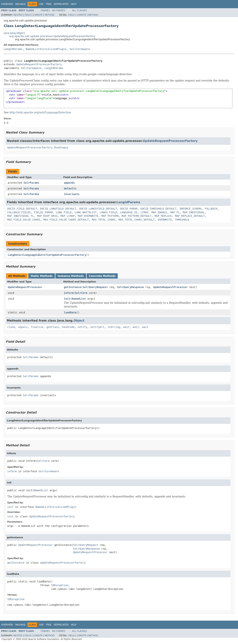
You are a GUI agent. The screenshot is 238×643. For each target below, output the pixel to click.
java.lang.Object (14, 33)
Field (28, 15)
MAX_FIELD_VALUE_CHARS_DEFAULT (66, 219)
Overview (7, 4)
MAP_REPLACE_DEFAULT (190, 215)
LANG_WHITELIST (86, 212)
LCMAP (144, 212)
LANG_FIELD (63, 212)
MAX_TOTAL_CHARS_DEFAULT (136, 219)
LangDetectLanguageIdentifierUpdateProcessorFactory (47, 254)
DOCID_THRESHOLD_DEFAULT (158, 208)
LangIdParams (13, 49)
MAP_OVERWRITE (88, 215)
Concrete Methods (102, 275)
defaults (70, 188)
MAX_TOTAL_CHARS (103, 219)
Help (74, 4)
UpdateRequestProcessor (25, 287)
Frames (45, 10)
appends (69, 182)
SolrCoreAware (80, 49)
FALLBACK (211, 208)
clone (11, 327)
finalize (37, 327)
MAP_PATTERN (110, 215)
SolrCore (81, 292)
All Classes (79, 10)
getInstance (72, 287)
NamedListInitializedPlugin (46, 49)
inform (68, 292)
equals (23, 327)
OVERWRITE (165, 219)
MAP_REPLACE (163, 215)
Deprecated (61, 4)
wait (126, 327)
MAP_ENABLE (159, 212)
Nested (17, 15)
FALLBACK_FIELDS (19, 212)
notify (82, 327)
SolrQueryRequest (95, 287)
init (67, 298)
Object (79, 320)
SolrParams (31, 182)
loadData (70, 312)
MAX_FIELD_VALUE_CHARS (23, 219)
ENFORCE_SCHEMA (191, 208)
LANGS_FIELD (108, 212)
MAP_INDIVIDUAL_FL (20, 215)
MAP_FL (175, 212)
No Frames (58, 10)
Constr (37, 15)
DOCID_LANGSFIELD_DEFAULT (98, 208)
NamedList (79, 298)
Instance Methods (71, 275)
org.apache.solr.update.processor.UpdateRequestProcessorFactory (52, 36)
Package (20, 4)
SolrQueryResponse (130, 287)
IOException (59, 585)
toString (114, 327)
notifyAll (97, 327)
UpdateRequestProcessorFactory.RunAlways (37, 147)
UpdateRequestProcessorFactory (39, 64)
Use (41, 4)
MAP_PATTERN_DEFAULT (136, 215)
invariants (72, 194)
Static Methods (41, 275)
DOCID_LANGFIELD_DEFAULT (58, 208)
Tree (49, 4)
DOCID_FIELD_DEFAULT (22, 208)
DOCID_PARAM (128, 208)
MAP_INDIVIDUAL (194, 212)
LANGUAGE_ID (128, 212)
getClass (52, 327)
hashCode (68, 327)
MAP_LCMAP (68, 215)
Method (49, 15)
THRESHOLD (182, 219)
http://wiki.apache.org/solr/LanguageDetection (40, 112)
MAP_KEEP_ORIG (47, 215)
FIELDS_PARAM (43, 212)
